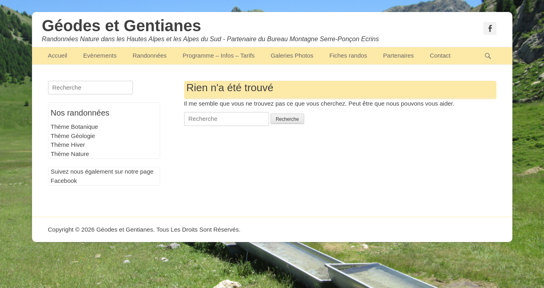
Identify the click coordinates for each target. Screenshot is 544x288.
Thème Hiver (68, 144)
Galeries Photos (292, 55)
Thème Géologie (73, 135)
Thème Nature (70, 153)
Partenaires (398, 55)
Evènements (99, 55)
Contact (440, 55)
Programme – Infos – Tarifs (219, 55)
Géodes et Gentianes (121, 25)
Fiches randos (348, 55)
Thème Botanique (74, 126)
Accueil (57, 55)
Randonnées (149, 55)
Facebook (64, 180)
